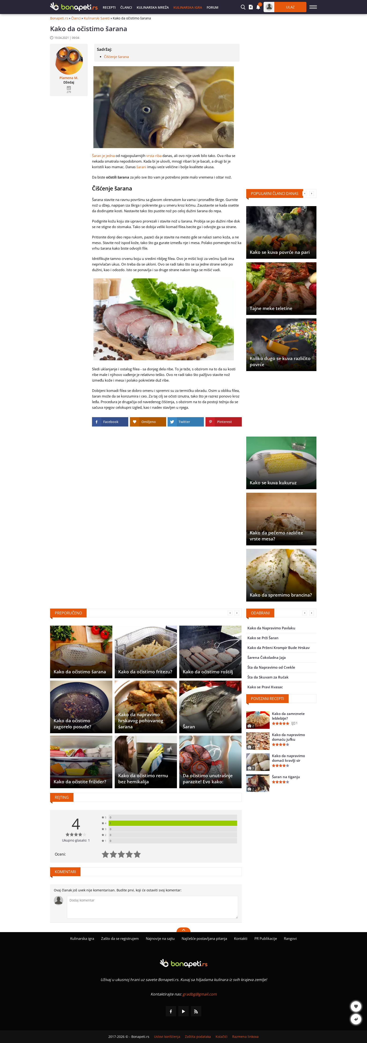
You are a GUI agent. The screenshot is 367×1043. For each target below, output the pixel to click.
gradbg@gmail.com (200, 994)
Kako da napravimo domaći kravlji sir (288, 758)
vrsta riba (153, 155)
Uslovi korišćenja (167, 1036)
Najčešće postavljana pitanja (204, 938)
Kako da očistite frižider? (80, 782)
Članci (126, 7)
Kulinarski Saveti (97, 18)
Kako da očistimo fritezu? (145, 672)
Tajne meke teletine (271, 308)
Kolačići (222, 1036)
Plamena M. (68, 78)
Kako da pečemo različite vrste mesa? (276, 536)
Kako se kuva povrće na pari (280, 252)
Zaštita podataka (198, 1036)
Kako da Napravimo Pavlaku (271, 628)
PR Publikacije (265, 938)
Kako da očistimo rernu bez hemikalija (143, 779)
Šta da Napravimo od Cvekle (271, 667)
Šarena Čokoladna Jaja (266, 657)
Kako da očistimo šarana (80, 672)
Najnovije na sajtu (160, 938)
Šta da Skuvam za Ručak (268, 677)
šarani (141, 166)
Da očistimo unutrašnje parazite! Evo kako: (208, 779)
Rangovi (290, 938)
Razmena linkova (245, 1036)
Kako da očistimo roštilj (208, 672)
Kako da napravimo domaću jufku (288, 737)
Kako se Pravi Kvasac (265, 687)
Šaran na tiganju (286, 776)
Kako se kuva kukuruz (273, 483)
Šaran (189, 727)
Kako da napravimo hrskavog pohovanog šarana (140, 720)
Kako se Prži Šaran (263, 637)
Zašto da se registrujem (120, 938)
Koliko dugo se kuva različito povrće (280, 361)
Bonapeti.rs (59, 18)
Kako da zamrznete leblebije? (288, 716)
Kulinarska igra (187, 7)
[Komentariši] (152, 907)
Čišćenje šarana (116, 56)
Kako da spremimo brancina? (281, 595)
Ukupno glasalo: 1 (76, 840)
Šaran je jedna (103, 155)
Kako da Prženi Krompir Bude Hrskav (278, 647)
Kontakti (240, 938)
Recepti (109, 7)
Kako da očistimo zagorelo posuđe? (72, 724)
